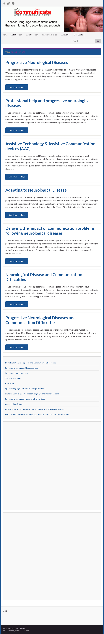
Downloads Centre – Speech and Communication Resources (30, 363)
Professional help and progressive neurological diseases (48, 103)
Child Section (16, 35)
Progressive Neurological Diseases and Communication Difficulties (40, 320)
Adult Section (33, 35)
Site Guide (78, 35)
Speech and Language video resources (21, 368)
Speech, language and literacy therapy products (25, 388)
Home (5, 35)
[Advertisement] (16, 466)
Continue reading (17, 87)
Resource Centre (50, 35)
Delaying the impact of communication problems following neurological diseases (50, 230)
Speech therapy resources (16, 373)
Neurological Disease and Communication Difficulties (43, 277)
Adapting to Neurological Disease (36, 190)
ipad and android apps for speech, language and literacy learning (32, 394)
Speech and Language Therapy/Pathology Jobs (25, 399)
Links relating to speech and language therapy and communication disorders (37, 414)
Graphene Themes (22, 631)
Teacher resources (13, 378)
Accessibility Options (14, 404)
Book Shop (9, 383)
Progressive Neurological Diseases (36, 62)
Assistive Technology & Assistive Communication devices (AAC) (50, 146)
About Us (66, 35)
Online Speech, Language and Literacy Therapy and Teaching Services (34, 409)
